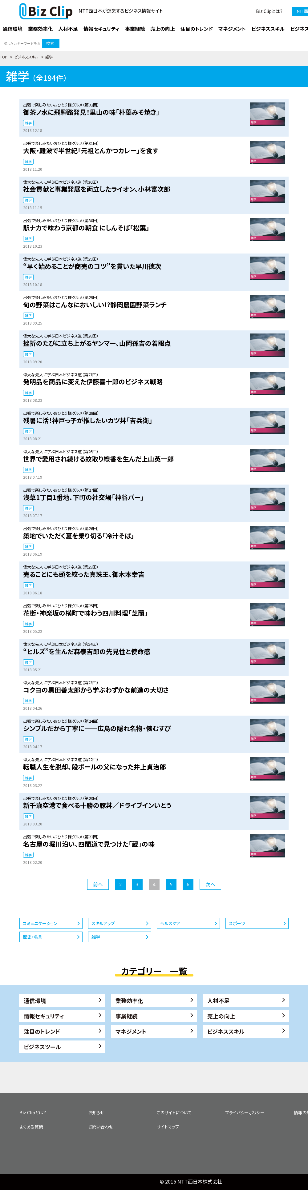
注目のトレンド (42, 1031)
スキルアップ (103, 923)
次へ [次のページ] (210, 884)
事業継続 (127, 1016)
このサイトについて (174, 1112)
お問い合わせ (100, 1127)
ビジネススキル (26, 56)
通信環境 (35, 1000)
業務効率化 (129, 1000)
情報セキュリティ (44, 1016)
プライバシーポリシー (245, 1112)
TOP (3, 56)
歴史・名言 (32, 937)
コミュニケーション (40, 923)
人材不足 (218, 1000)
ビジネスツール (42, 1047)
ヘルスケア (170, 923)
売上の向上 (221, 1016)
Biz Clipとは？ (269, 11)
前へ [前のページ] (98, 884)
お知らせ (96, 1112)
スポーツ (237, 923)
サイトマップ (168, 1127)
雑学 (28, 122)
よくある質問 (31, 1127)
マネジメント (131, 1031)
